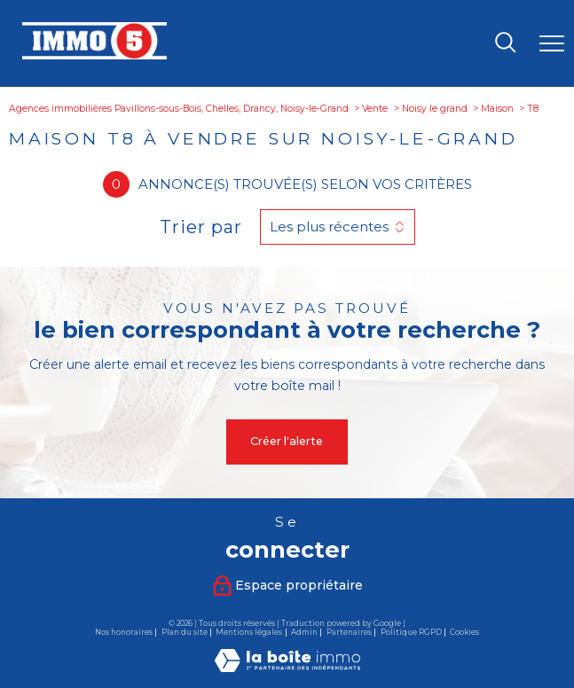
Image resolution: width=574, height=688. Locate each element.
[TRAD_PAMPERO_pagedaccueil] (94, 55)
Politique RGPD (411, 632)
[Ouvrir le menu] (552, 43)
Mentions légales (249, 632)
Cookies (464, 633)
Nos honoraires (124, 632)
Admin (304, 632)
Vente (375, 108)
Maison (497, 108)
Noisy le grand (435, 108)
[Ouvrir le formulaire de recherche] (505, 44)
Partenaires (349, 632)
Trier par (201, 227)
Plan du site (184, 632)
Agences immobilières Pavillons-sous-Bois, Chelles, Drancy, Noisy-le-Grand (179, 108)
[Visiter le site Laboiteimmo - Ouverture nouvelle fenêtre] (287, 668)
